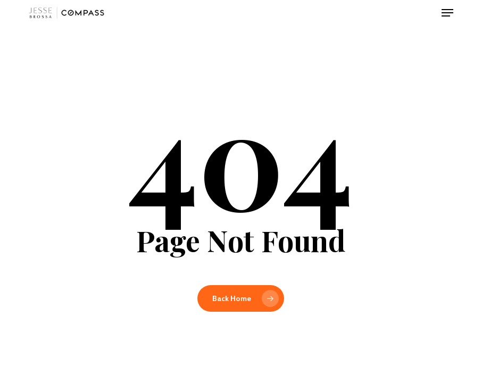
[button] (447, 12)
